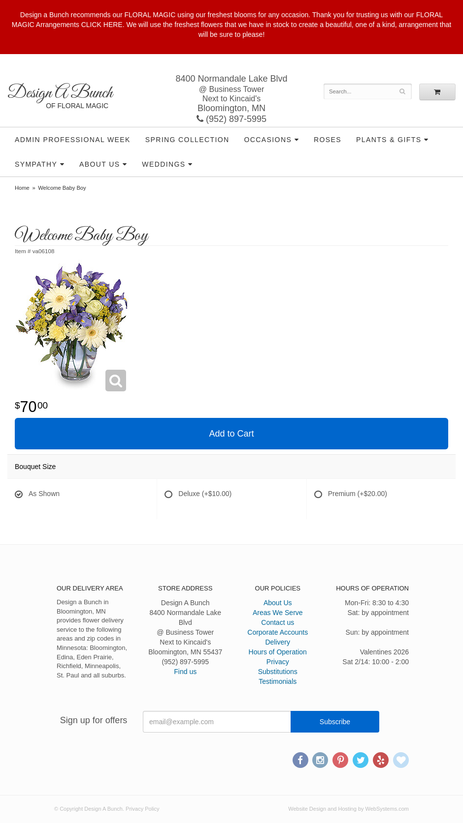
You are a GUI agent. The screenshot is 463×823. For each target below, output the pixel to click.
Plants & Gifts (388, 140)
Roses (327, 140)
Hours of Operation (278, 652)
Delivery (277, 642)
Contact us (277, 622)
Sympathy (36, 164)
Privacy (277, 662)
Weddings (163, 164)
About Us (99, 164)
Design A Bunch (59, 93)
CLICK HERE (102, 25)
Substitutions (278, 672)
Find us (185, 672)
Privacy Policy (142, 809)
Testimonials (278, 681)
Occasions (268, 140)
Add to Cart (231, 434)
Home (22, 188)
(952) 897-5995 (231, 119)
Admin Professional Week (73, 140)
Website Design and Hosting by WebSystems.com (348, 809)
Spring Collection (187, 140)
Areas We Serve (278, 613)
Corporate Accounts (277, 632)
